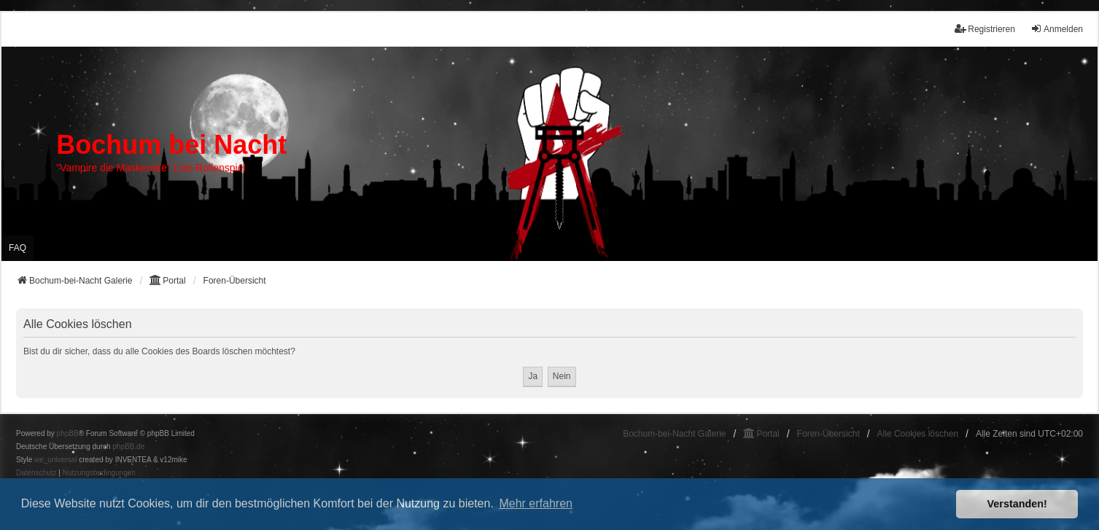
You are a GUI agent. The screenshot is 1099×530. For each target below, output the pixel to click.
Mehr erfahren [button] (535, 503)
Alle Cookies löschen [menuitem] (917, 434)
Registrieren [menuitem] (985, 28)
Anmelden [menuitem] (1056, 28)
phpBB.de (128, 447)
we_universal (55, 460)
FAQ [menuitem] (17, 248)
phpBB (68, 433)
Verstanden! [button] (1017, 504)
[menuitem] (36, 473)
